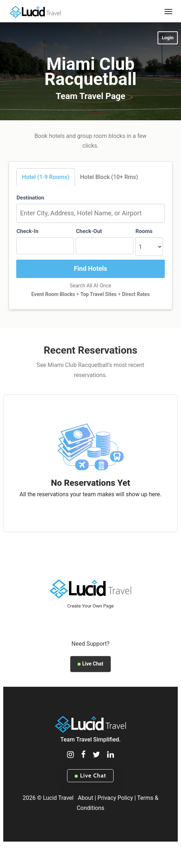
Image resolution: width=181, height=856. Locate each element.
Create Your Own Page (90, 606)
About (85, 797)
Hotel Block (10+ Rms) (109, 177)
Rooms (144, 231)
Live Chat (90, 664)
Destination (30, 197)
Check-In (28, 231)
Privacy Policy (115, 797)
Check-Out (89, 231)
